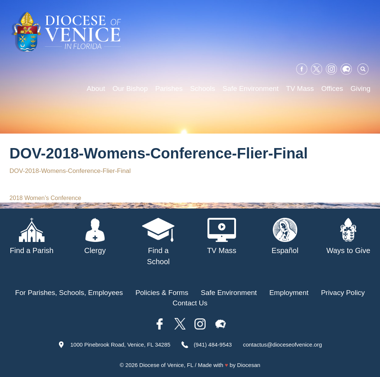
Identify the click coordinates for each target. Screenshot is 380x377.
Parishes (169, 88)
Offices (332, 88)
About (96, 88)
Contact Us (190, 303)
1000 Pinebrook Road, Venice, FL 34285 (120, 344)
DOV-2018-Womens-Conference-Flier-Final (70, 170)
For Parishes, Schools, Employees (69, 292)
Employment (289, 292)
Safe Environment (251, 88)
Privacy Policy (343, 292)
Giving (361, 88)
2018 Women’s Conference (45, 198)
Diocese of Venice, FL (166, 365)
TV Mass (300, 88)
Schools (202, 88)
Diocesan (249, 365)
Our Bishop (130, 88)
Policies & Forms (162, 292)
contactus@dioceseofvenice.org (282, 344)
